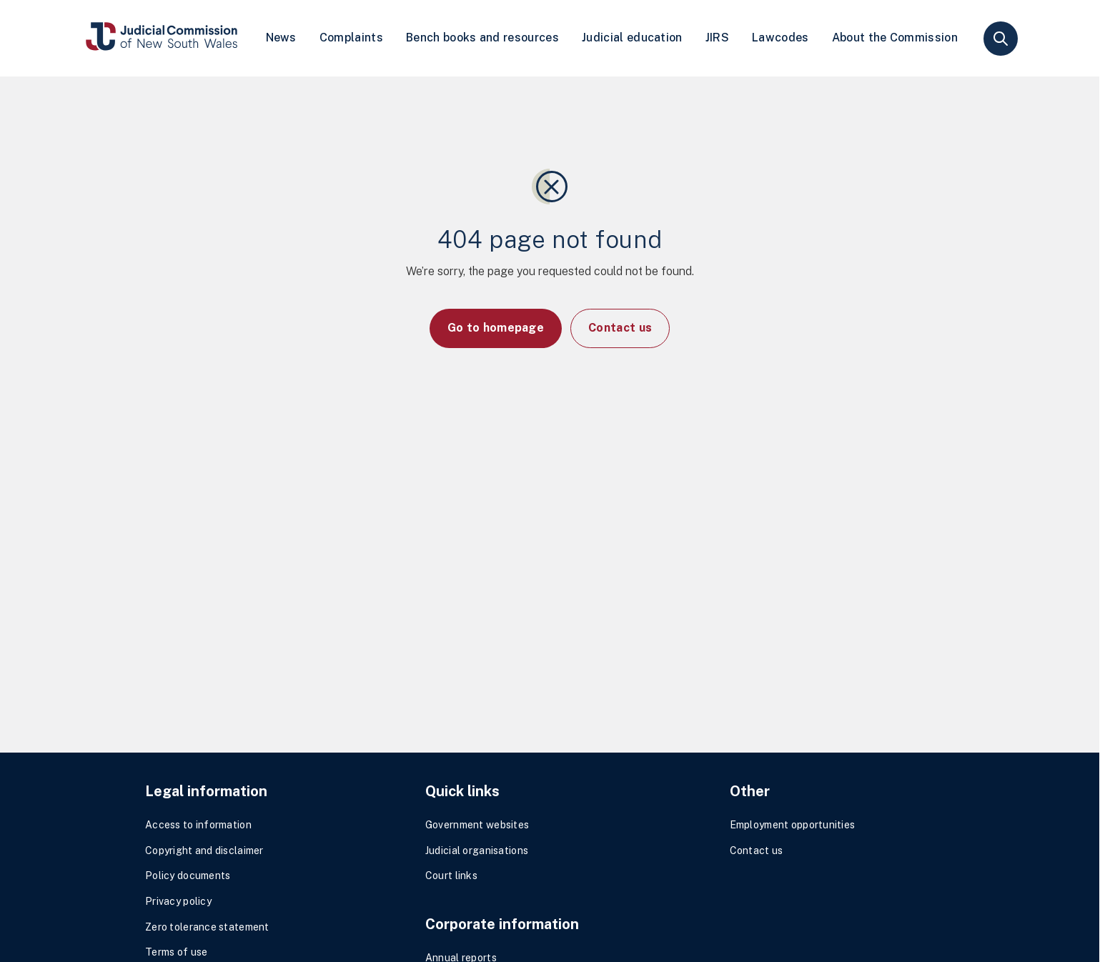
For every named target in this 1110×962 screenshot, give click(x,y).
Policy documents (187, 875)
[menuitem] (281, 38)
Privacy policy (178, 901)
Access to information (198, 824)
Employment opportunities (793, 824)
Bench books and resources (482, 37)
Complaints (351, 37)
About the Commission (895, 37)
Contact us (620, 327)
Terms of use (176, 952)
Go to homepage (495, 327)
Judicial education (632, 37)
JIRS (717, 37)
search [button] (1000, 38)
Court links (451, 875)
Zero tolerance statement (207, 927)
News (281, 37)
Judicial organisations (476, 850)
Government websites (477, 824)
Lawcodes (780, 37)
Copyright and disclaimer (204, 850)
